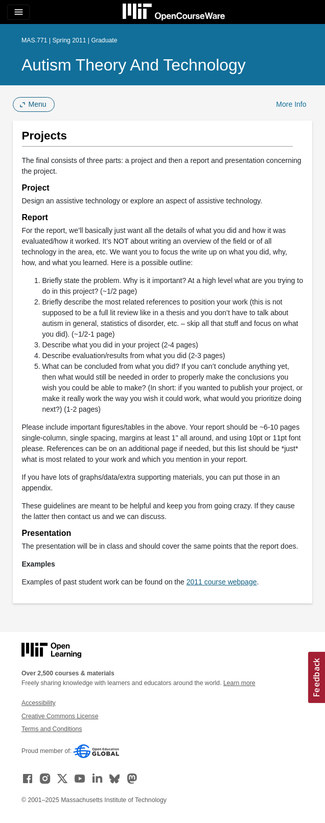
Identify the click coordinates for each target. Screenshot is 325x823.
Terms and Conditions (51, 729)
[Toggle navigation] (18, 12)
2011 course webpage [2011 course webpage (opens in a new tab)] (222, 582)
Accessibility (38, 703)
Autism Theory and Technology (133, 65)
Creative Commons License (59, 716)
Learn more (239, 683)
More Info (291, 104)
